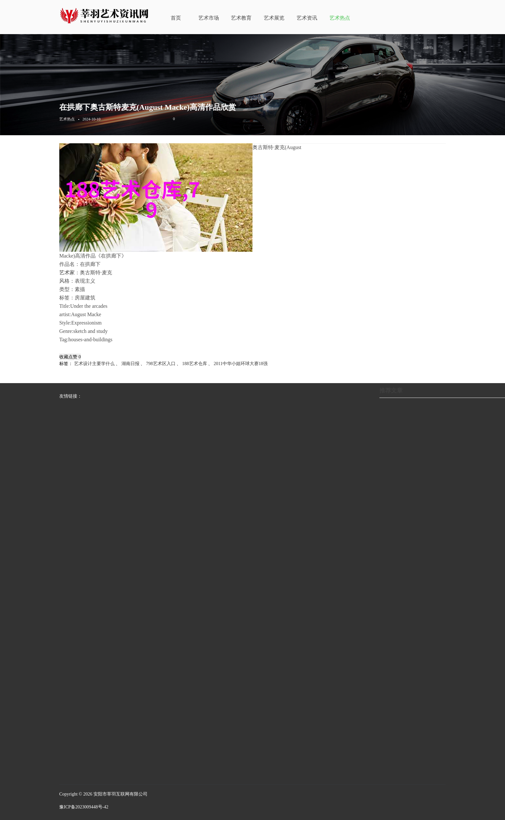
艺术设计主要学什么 (94, 363)
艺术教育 (241, 18)
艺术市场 (208, 18)
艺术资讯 (307, 18)
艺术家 (67, 272)
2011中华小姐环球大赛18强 (241, 363)
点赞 (74, 356)
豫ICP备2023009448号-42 (83, 807)
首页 (176, 18)
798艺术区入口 (161, 363)
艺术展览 (274, 18)
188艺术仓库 (194, 363)
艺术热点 (339, 18)
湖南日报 (130, 363)
